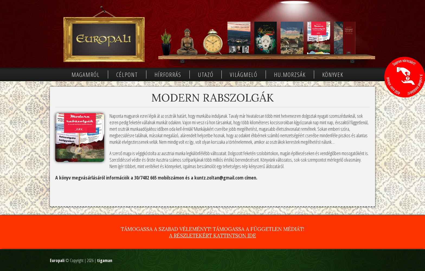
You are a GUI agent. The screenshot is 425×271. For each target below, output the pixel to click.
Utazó (206, 74)
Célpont (127, 74)
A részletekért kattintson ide (212, 235)
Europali (57, 260)
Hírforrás (167, 74)
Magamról (86, 74)
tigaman (104, 260)
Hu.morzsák (290, 74)
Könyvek (332, 74)
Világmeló (243, 74)
